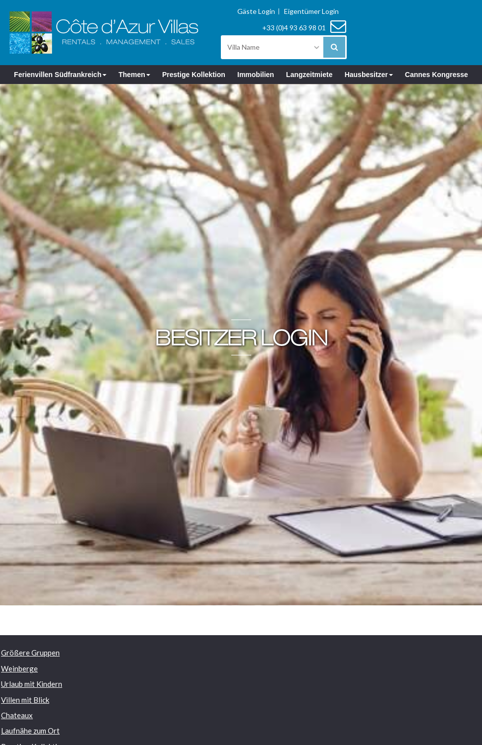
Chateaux (17, 715)
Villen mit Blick (25, 699)
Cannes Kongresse (436, 75)
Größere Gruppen (30, 652)
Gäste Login (256, 11)
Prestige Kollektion (193, 75)
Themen (134, 75)
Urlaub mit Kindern (31, 683)
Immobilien (255, 75)
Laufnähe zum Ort (30, 730)
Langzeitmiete (309, 75)
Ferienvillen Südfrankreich (60, 75)
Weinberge (19, 668)
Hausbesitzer (369, 75)
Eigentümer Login (311, 11)
